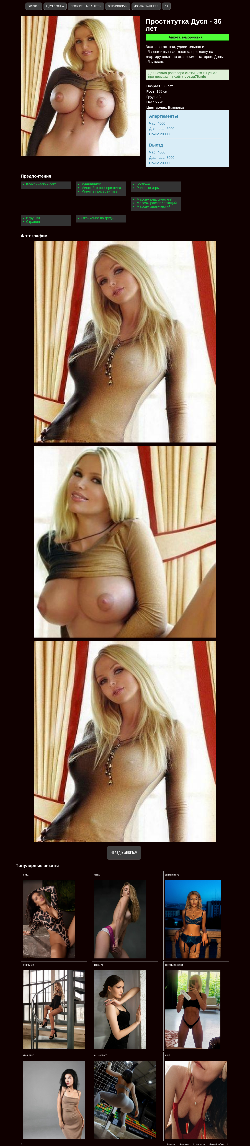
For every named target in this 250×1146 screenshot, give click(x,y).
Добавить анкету (146, 6)
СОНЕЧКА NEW (29, 964)
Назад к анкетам (124, 852)
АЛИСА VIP (98, 964)
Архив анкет (186, 1144)
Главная (33, 6)
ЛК (166, 6)
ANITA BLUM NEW (172, 874)
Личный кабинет (217, 1144)
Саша (167, 1055)
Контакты (200, 1144)
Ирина (97, 874)
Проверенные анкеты (86, 6)
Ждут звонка (55, 6)
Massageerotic (100, 1055)
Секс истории (117, 6)
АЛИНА (26, 874)
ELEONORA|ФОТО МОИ (174, 964)
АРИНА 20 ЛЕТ (29, 1055)
